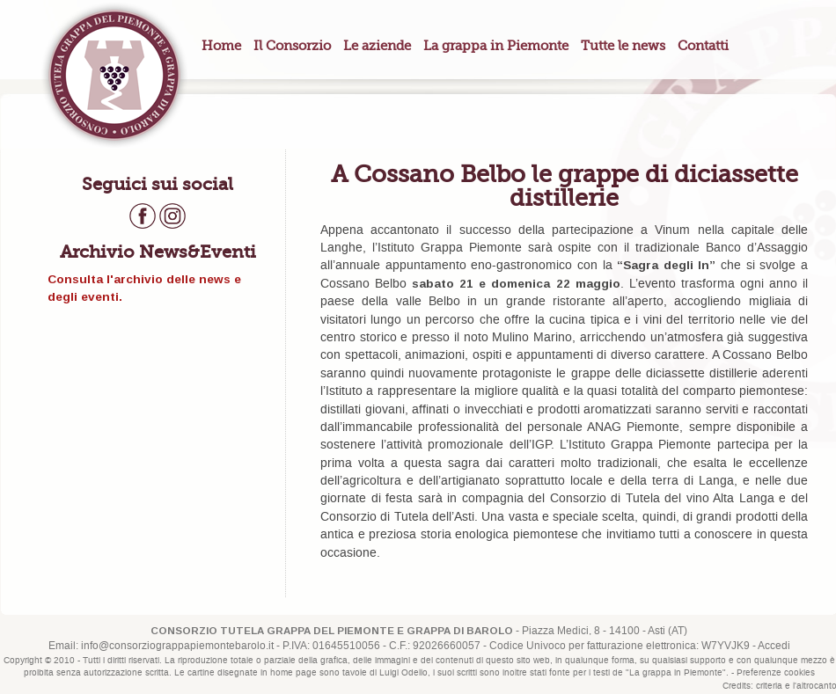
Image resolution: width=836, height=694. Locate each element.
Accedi (774, 646)
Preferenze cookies (776, 673)
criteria (769, 686)
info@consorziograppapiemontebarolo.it (177, 646)
